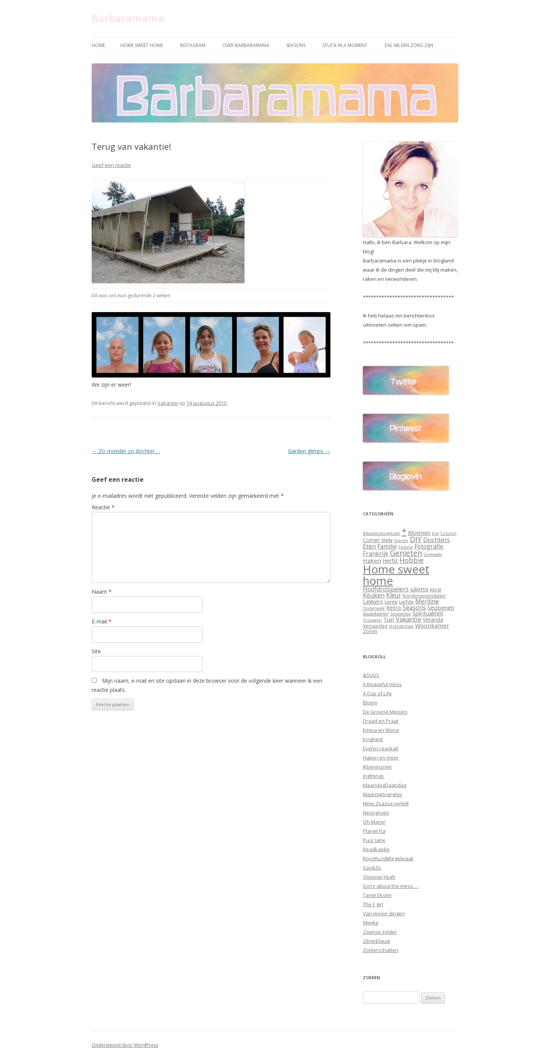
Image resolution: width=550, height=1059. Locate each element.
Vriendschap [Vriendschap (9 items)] (401, 626)
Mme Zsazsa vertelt (386, 803)
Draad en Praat (380, 720)
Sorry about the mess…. (390, 886)
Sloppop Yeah (379, 876)
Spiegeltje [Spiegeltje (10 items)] (400, 614)
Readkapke (376, 849)
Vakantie (167, 403)
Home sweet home (141, 45)
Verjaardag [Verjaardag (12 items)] (375, 626)
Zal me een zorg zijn (408, 45)
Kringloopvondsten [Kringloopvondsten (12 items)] (424, 596)
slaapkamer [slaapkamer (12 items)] (376, 613)
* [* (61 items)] (404, 532)
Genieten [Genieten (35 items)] (406, 553)
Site (96, 651)
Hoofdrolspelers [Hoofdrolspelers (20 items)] (386, 589)
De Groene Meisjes (385, 711)
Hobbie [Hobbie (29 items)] (412, 560)
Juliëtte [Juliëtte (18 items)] (419, 589)
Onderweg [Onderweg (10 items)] (374, 608)
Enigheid (373, 739)
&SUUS (371, 675)
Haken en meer (381, 757)
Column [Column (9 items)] (448, 533)
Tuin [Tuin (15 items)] (388, 619)
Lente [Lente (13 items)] (391, 601)
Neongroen (376, 812)
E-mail (102, 621)
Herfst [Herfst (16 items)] (390, 560)
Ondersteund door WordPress (125, 1045)
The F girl (373, 904)
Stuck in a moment (344, 45)
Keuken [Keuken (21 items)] (374, 595)
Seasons (296, 45)
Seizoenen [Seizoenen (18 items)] (440, 607)
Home (98, 45)
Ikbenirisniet (377, 766)
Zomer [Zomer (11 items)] (370, 631)
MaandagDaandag (384, 785)
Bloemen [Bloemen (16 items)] (419, 532)
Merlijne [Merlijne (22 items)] (427, 601)
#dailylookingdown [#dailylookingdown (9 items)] (381, 533)
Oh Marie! (374, 821)
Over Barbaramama (245, 45)
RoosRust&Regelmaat (388, 858)
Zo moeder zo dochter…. (126, 451)
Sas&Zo (372, 867)
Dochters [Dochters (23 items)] (436, 539)
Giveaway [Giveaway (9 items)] (433, 554)
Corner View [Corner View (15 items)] (378, 540)
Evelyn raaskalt (380, 748)
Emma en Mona (381, 730)
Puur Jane (374, 840)
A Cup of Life (377, 693)
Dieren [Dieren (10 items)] (401, 540)
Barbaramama (128, 18)
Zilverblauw (376, 941)
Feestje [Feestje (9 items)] (405, 547)
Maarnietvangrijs (382, 794)
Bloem (370, 702)
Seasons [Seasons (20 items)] (414, 607)
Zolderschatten (380, 950)
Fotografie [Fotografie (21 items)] (428, 546)
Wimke (371, 922)
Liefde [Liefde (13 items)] (406, 601)
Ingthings (373, 775)
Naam (102, 591)
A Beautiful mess (382, 684)
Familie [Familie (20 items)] (387, 546)
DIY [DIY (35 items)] (416, 539)
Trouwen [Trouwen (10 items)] (372, 620)
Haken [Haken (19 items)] (372, 560)
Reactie (103, 507)
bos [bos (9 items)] (435, 533)
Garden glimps (309, 451)
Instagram (192, 45)
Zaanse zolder (380, 931)
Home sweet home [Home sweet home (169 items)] (396, 575)
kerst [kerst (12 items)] (435, 589)
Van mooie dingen (384, 913)
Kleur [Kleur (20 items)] (393, 595)
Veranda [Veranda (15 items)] (433, 619)
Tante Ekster (377, 895)
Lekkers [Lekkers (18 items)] (373, 601)
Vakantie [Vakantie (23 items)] (408, 619)
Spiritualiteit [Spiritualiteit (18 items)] (427, 613)
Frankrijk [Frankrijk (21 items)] (375, 553)
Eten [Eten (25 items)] (369, 546)
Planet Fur (374, 830)
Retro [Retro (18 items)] (393, 607)
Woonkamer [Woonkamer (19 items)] (432, 625)
